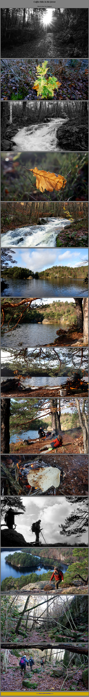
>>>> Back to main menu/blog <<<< (44, 693)
